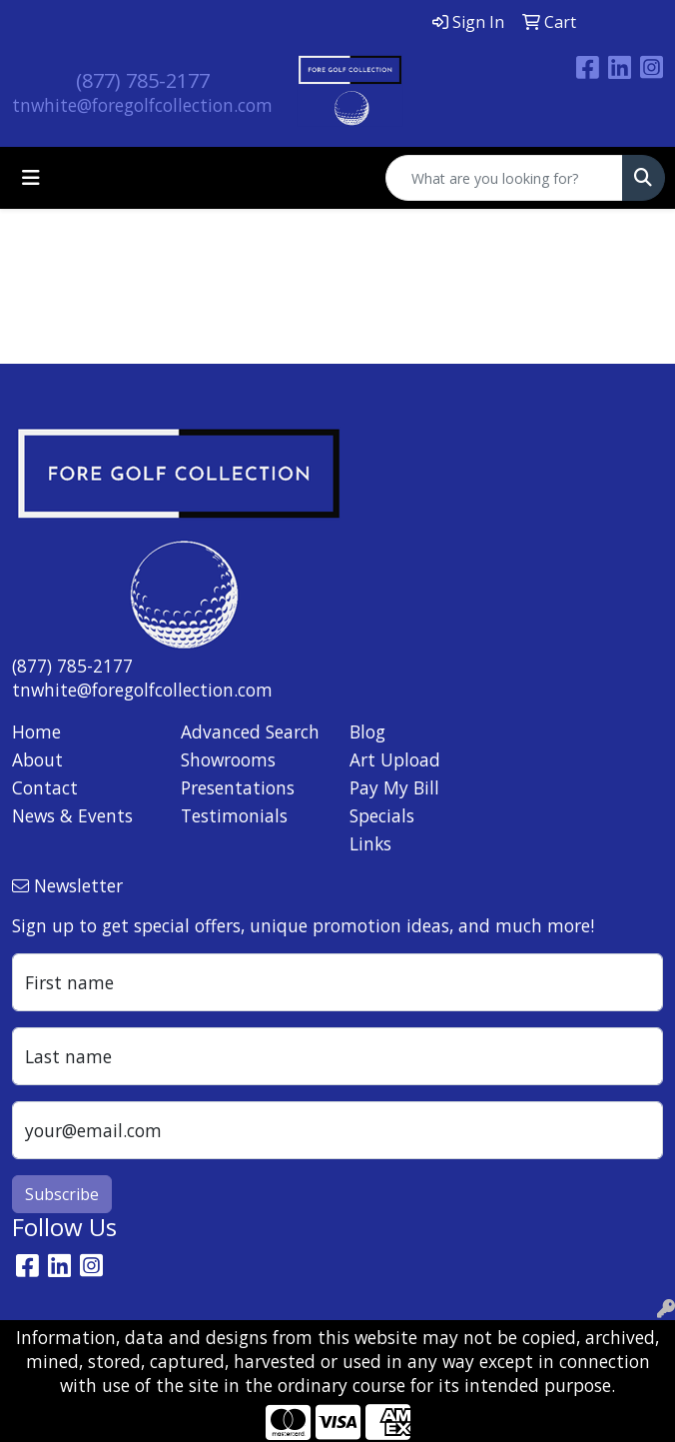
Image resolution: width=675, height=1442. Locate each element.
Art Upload (394, 759)
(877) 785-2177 (143, 80)
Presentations (238, 787)
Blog (367, 731)
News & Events (72, 815)
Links (370, 843)
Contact (45, 787)
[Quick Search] (504, 178)
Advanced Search (250, 731)
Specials (381, 815)
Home (36, 731)
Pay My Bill (394, 787)
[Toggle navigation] (31, 178)
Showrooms (228, 759)
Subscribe (62, 1194)
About (37, 759)
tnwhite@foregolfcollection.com (142, 105)
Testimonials (234, 815)
